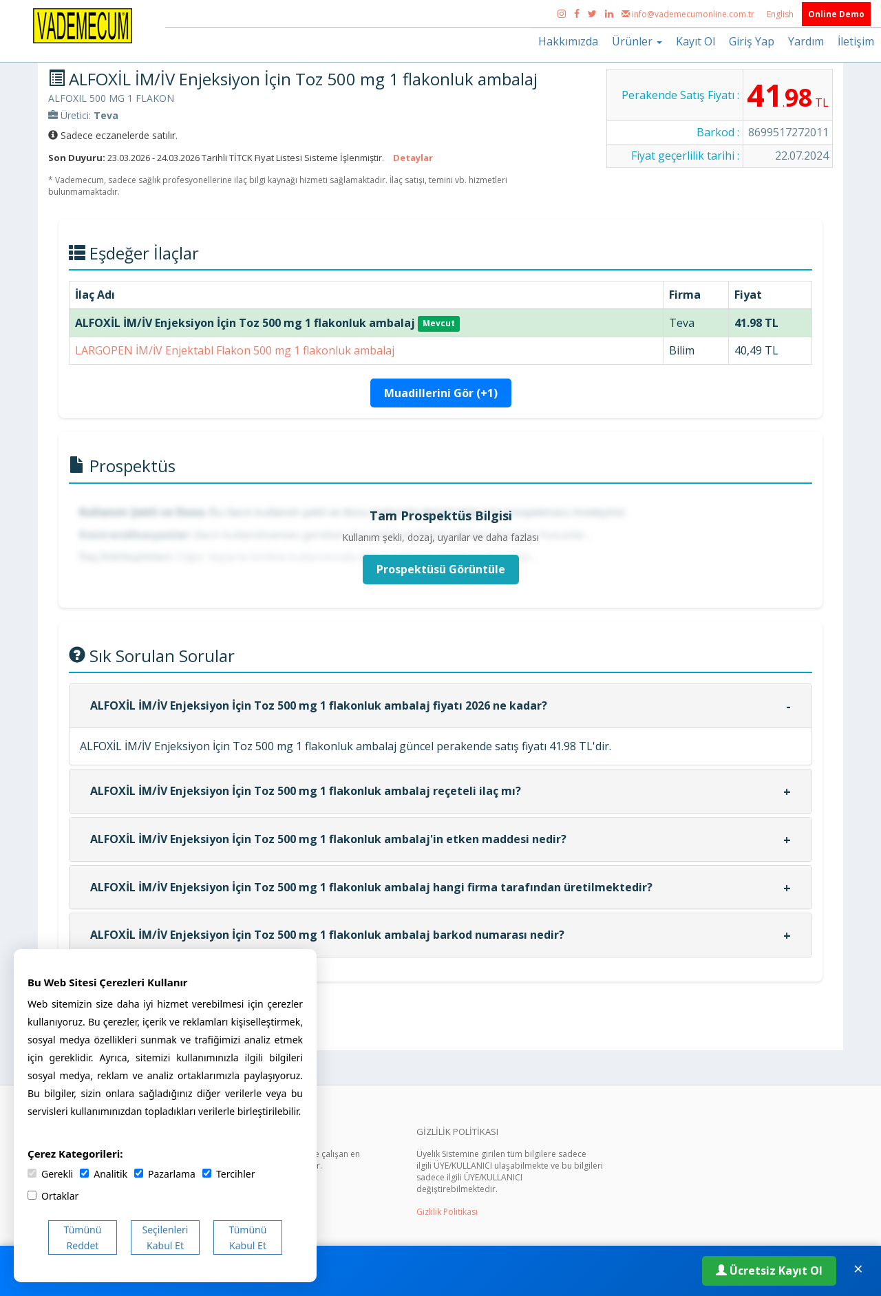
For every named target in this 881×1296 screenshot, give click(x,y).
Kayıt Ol (695, 41)
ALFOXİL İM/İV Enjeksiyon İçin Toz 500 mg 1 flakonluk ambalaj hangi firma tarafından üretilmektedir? (371, 887)
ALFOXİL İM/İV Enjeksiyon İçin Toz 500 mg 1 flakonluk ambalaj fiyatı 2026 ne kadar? (318, 705)
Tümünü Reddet (83, 1237)
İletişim (856, 41)
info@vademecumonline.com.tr (689, 14)
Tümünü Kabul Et (248, 1237)
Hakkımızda (568, 41)
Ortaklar (53, 1195)
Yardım (806, 41)
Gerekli (50, 1173)
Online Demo (836, 14)
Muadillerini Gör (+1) (441, 393)
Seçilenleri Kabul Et (165, 1237)
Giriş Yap (751, 41)
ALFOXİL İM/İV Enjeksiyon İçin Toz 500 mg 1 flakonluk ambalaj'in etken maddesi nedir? (328, 839)
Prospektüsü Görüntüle (440, 569)
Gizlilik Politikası (447, 1212)
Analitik (103, 1173)
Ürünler (637, 41)
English (781, 14)
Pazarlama (164, 1173)
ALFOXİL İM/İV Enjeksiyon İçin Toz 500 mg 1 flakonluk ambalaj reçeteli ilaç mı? (305, 790)
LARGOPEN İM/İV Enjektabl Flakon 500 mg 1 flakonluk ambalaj (234, 350)
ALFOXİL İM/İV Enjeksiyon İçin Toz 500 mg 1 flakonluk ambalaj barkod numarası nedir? (327, 934)
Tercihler (228, 1173)
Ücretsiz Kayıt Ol (769, 1270)
